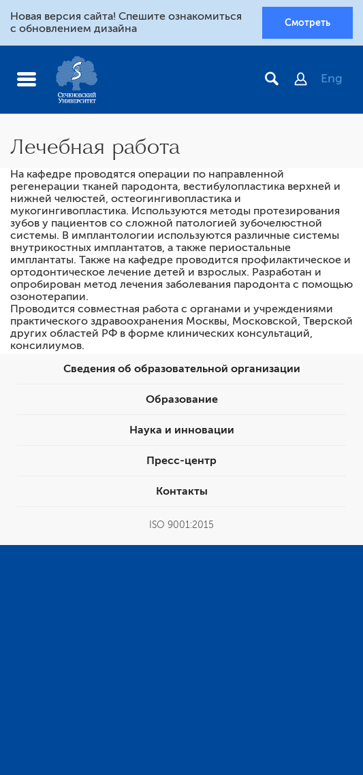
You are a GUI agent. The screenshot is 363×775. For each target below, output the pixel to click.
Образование (182, 399)
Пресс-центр (181, 461)
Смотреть (307, 22)
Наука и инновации (181, 430)
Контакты (182, 491)
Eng (332, 78)
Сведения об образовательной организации (181, 369)
